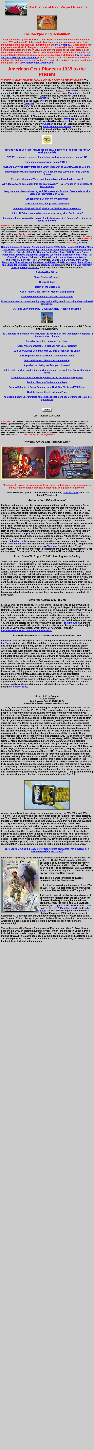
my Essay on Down (27, 267)
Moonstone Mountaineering (17, 262)
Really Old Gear (51, 265)
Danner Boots (44, 252)
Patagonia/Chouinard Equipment (20, 255)
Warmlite (68, 119)
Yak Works (35, 257)
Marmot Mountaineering (57, 360)
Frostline (73, 93)
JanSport (44, 255)
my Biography (62, 45)
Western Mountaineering (77, 249)
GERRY (44, 98)
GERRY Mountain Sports (65, 908)
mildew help (61, 150)
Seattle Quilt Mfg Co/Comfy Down (70, 260)
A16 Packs (80, 247)
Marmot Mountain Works (73, 257)
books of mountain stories (57, 126)
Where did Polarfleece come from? (68, 255)
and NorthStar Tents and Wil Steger (66, 387)
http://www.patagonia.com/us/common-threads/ (26, 630)
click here (82, 242)
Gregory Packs (80, 252)
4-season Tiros (19, 687)
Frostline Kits (70, 623)
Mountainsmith (50, 257)
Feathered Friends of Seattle (20, 252)
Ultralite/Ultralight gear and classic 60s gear (39, 249)
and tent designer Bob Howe (52, 341)
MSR (33, 113)
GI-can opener (69, 262)
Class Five (59, 252)
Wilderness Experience (18, 260)
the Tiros (6, 643)
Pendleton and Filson (44, 262)
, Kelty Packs (66, 247)
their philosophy (16, 543)
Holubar (29, 103)
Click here (51, 546)
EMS (68, 252)
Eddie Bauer (21, 257)
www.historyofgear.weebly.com (37, 62)
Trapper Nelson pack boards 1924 (40, 247)
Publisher (47, 124)
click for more (71, 492)
